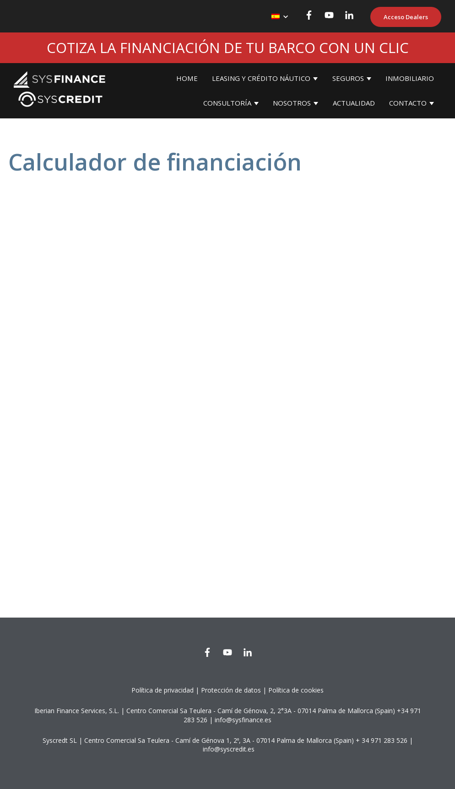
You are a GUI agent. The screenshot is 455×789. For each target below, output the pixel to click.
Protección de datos (231, 690)
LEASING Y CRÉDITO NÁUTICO (261, 78)
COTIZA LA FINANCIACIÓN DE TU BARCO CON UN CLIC (228, 47)
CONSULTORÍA (227, 102)
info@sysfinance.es (243, 719)
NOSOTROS (292, 102)
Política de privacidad (162, 690)
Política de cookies (296, 690)
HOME (187, 78)
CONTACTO (408, 102)
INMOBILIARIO (409, 78)
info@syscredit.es (229, 749)
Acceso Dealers (406, 17)
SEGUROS (348, 78)
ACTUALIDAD (354, 102)
